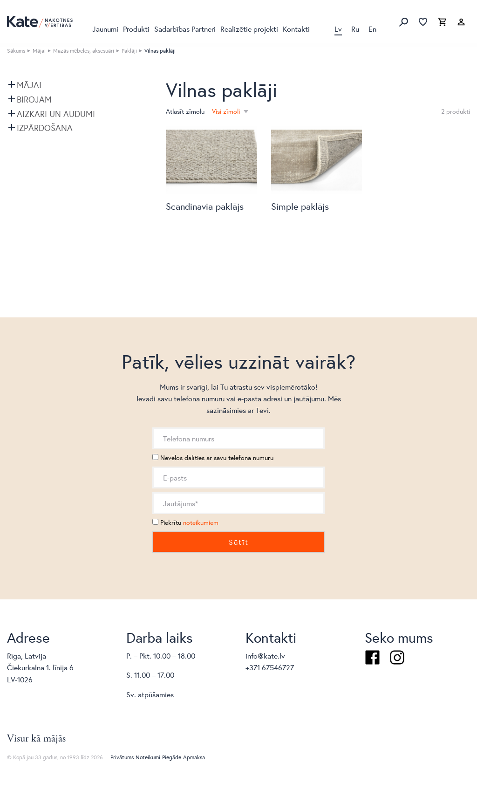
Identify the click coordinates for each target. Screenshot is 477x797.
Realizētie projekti (249, 29)
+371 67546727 (269, 667)
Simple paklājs (300, 206)
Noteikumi (148, 757)
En (372, 29)
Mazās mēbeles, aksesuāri (83, 50)
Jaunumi (105, 29)
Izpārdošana (45, 127)
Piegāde (171, 757)
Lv (338, 29)
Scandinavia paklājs (205, 206)
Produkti (136, 29)
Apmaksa (194, 757)
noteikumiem (200, 522)
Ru (355, 29)
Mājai (39, 50)
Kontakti (296, 29)
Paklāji (129, 50)
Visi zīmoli (227, 111)
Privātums (122, 757)
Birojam (34, 99)
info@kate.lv (265, 655)
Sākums (16, 50)
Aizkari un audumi (56, 113)
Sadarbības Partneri (185, 29)
